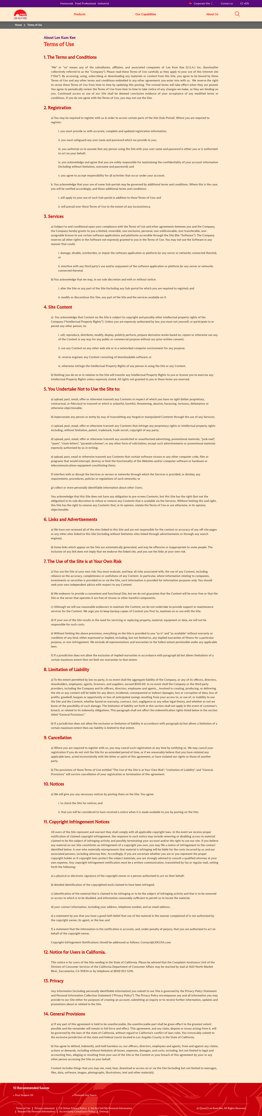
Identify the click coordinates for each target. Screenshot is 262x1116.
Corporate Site (199, 3)
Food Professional (85, 3)
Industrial (103, 3)
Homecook (66, 3)
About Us (212, 14)
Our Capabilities (145, 14)
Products (79, 14)
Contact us (227, 3)
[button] (250, 14)
